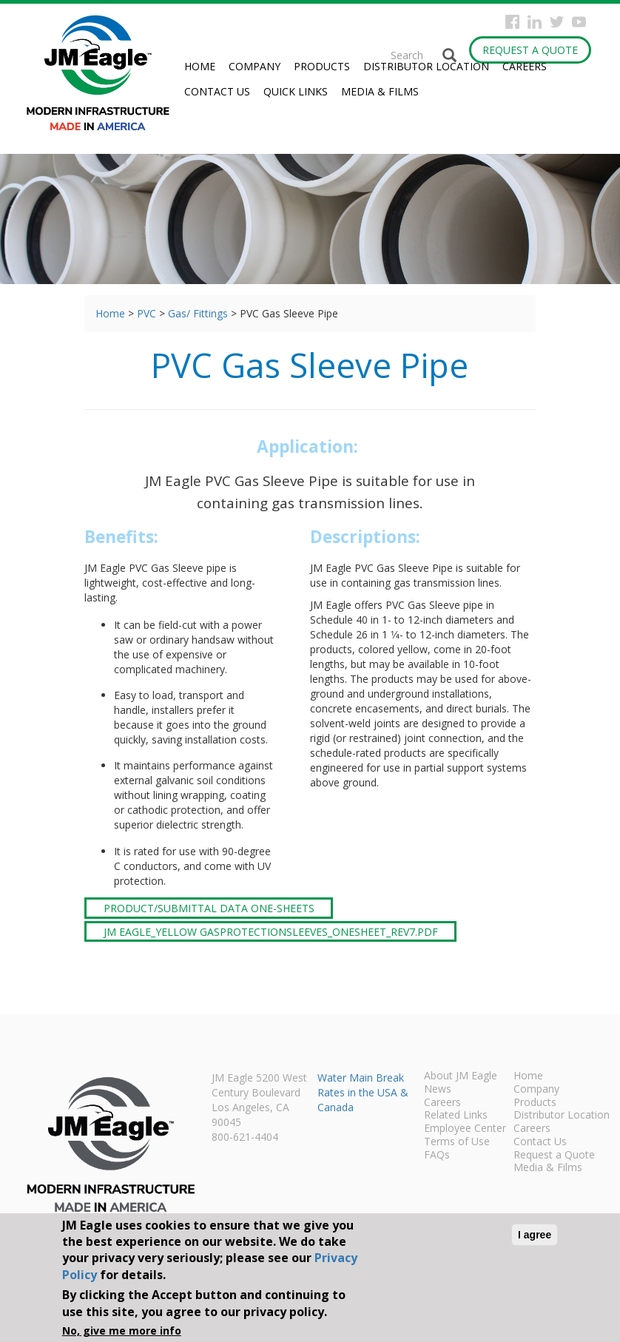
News (437, 1090)
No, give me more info (121, 1331)
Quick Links (295, 91)
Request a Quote (530, 50)
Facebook (512, 22)
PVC (146, 313)
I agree (534, 1235)
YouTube (579, 22)
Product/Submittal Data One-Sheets (209, 908)
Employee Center (465, 1129)
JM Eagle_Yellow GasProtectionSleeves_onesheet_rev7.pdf (271, 931)
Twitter (557, 22)
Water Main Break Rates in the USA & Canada (362, 1092)
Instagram (535, 22)
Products (322, 66)
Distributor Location (426, 66)
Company (254, 66)
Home (199, 66)
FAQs (437, 1155)
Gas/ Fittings (198, 313)
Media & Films (380, 91)
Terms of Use (457, 1142)
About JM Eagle (460, 1076)
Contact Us (217, 91)
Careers (524, 66)
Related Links (456, 1116)
